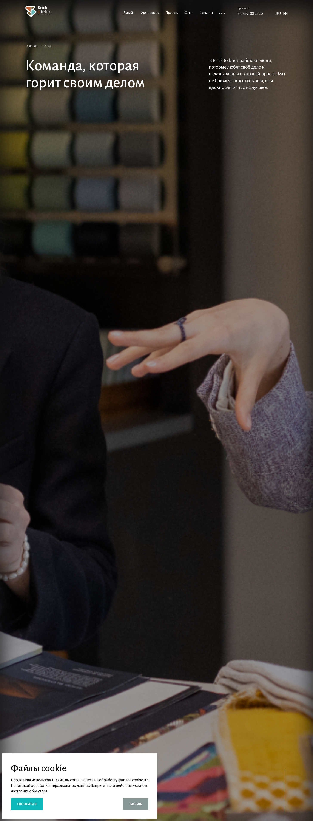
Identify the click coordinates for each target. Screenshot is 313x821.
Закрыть (136, 804)
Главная (31, 46)
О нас (47, 46)
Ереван (243, 8)
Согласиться (27, 804)
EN (285, 13)
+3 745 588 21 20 (250, 13)
